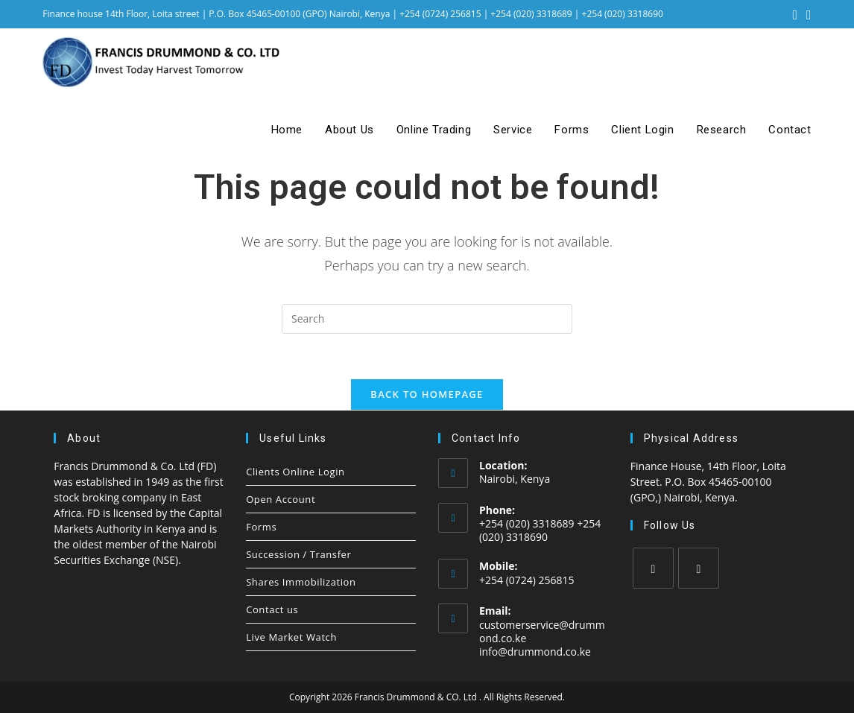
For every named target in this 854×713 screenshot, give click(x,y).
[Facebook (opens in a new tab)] (795, 14)
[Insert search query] (427, 319)
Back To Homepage (426, 394)
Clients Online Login (295, 471)
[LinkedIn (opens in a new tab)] (807, 14)
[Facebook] (653, 568)
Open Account (280, 499)
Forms (261, 526)
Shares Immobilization (300, 582)
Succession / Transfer (298, 554)
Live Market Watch (291, 637)
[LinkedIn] (698, 568)
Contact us (272, 609)
